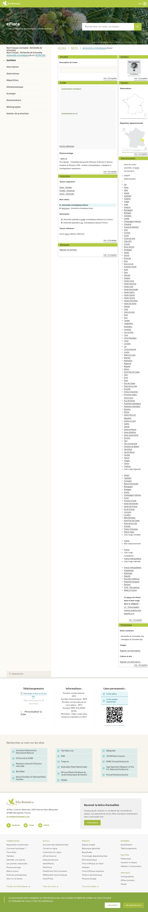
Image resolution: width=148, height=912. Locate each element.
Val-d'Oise (128, 449)
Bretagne (127, 213)
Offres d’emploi (128, 880)
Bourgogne (128, 210)
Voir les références (66, 146)
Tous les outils (49, 886)
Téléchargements (129, 848)
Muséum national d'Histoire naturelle (27, 764)
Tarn (125, 441)
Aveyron (127, 207)
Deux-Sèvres (129, 247)
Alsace (126, 193)
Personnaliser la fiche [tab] (31, 713)
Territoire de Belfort (131, 446)
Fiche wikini (110, 694)
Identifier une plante (15, 859)
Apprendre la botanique (17, 844)
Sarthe (126, 424)
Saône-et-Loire (130, 421)
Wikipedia (109, 751)
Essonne (127, 258)
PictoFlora (47, 867)
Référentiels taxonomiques (55, 874)
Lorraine (127, 344)
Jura (125, 318)
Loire (126, 335)
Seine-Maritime (130, 432)
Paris (126, 380)
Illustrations (12, 73)
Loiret (126, 341)
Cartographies (127, 876)
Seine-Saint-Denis (131, 435)
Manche (127, 358)
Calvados (127, 216)
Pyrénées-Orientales (132, 406)
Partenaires (126, 858)
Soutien (125, 855)
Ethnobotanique (14, 87)
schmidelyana (22, 55)
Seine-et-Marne (130, 429)
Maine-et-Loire (129, 355)
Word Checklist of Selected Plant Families (29, 778)
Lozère (126, 352)
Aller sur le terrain (14, 878)
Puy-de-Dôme (129, 401)
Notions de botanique (92, 874)
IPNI (61, 756)
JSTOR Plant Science (114, 756)
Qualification (126, 844)
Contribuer (134, 74)
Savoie (126, 427)
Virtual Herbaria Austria (115, 775)
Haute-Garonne (130, 284)
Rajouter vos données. (68, 250)
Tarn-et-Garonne (130, 444)
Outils (46, 841)
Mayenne (127, 363)
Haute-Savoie (129, 295)
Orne (126, 378)
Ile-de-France (129, 509)
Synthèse (11, 60)
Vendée (127, 455)
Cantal (126, 219)
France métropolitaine (132, 559)
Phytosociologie (13, 867)
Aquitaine (127, 196)
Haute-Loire (128, 287)
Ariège (126, 202)
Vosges (127, 461)
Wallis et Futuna (130, 590)
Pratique (125, 873)
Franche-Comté (130, 267)
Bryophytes (87, 852)
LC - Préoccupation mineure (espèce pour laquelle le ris (132, 610)
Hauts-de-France (130, 506)
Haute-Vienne (129, 298)
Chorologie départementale (94, 856)
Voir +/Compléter (110, 78)
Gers (126, 272)
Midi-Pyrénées (129, 518)
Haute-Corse (129, 281)
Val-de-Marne (129, 452)
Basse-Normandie (131, 484)
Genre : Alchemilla (66, 194)
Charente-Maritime (131, 227)
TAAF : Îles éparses (131, 587)
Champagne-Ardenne (132, 221)
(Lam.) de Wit (106, 42)
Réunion (127, 409)
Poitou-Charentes (131, 392)
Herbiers (10, 856)
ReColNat (19, 771)
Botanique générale (91, 848)
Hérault (127, 306)
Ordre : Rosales (65, 187)
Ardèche (127, 199)
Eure (126, 261)
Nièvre (126, 369)
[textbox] (108, 26)
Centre (126, 492)
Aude (126, 204)
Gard (126, 270)
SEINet (62, 780)
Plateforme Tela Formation (55, 871)
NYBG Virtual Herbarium (116, 761)
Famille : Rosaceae (67, 191)
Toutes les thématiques (17, 886)
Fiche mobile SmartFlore (110, 700)
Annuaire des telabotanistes (55, 844)
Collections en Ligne (52, 852)
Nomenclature (13, 100)
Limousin (127, 329)
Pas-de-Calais (129, 383)
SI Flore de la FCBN (23, 758)
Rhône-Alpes (129, 532)
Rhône (126, 412)
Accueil (62, 48)
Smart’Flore (48, 878)
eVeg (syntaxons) (50, 859)
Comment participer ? (16, 848)
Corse (126, 236)
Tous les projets (89, 886)
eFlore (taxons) (49, 856)
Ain (125, 185)
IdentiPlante (48, 863)
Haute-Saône (129, 292)
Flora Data (11, 852)
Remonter (16, 674)
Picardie (127, 389)
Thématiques (13, 841)
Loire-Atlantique (130, 338)
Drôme (126, 255)
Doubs (126, 253)
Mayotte (127, 366)
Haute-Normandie (131, 289)
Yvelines (127, 466)
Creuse (127, 244)
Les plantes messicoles (16, 863)
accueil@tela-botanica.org (17, 817)
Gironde (127, 275)
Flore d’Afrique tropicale (93, 871)
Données (125, 841)
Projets (86, 841)
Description (12, 67)
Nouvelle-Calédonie (131, 579)
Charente (127, 224)
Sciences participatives (16, 874)
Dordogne (128, 250)
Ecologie (11, 93)
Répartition (12, 80)
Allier (126, 190)
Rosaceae (40, 55)
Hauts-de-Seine (130, 304)
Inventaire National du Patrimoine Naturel (25, 751)
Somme (127, 438)
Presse (124, 884)
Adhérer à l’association (131, 866)
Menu (142, 4)
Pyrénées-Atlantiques (132, 404)
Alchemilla (11, 55)
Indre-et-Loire (129, 312)
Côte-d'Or (128, 241)
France (127, 541)
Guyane (127, 278)
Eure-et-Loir (128, 264)
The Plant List (65, 751)
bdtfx (74, 48)
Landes (127, 321)
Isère (126, 315)
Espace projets (88, 844)
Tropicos (63, 761)
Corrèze (127, 233)
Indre (126, 309)
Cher (126, 230)
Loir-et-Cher (128, 332)
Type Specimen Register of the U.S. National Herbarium (118, 768)
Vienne (127, 458)
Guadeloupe (129, 570)
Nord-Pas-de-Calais (132, 372)
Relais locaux (12, 871)
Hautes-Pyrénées (131, 301)
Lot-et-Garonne (130, 349)
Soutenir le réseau (129, 862)
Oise (126, 375)
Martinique (128, 361)
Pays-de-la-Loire (130, 386)
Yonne (126, 463)
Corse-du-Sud (129, 238)
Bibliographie (13, 107)
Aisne (126, 187)
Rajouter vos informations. (130, 651)
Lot (125, 346)
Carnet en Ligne (50, 848)
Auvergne (128, 481)
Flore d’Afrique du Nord (92, 863)
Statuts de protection (17, 113)
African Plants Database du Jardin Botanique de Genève (72, 773)
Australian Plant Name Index (72, 767)
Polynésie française (131, 582)
